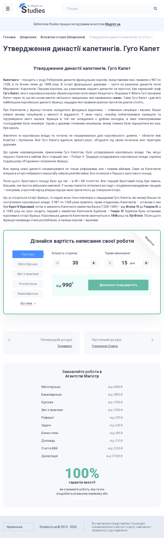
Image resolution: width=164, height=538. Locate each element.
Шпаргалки (28, 37)
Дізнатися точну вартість (118, 285)
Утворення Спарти (105, 346)
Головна (9, 37)
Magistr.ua (112, 24)
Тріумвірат (64, 346)
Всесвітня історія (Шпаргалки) (63, 37)
